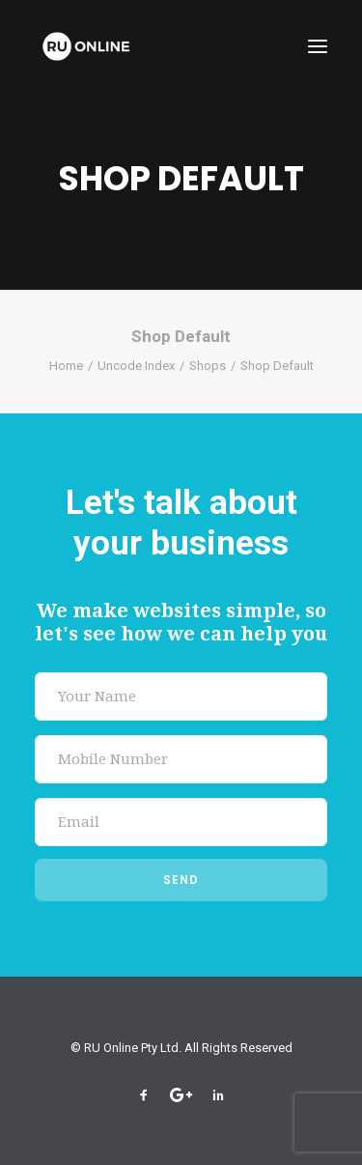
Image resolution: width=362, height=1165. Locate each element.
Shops (207, 365)
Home (66, 365)
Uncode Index (136, 365)
